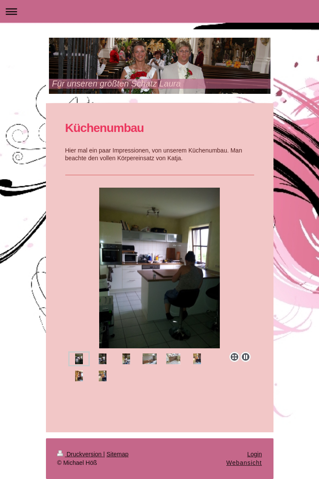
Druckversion (80, 454)
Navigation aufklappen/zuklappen (159, 11)
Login (254, 454)
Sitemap (117, 454)
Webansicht (244, 462)
